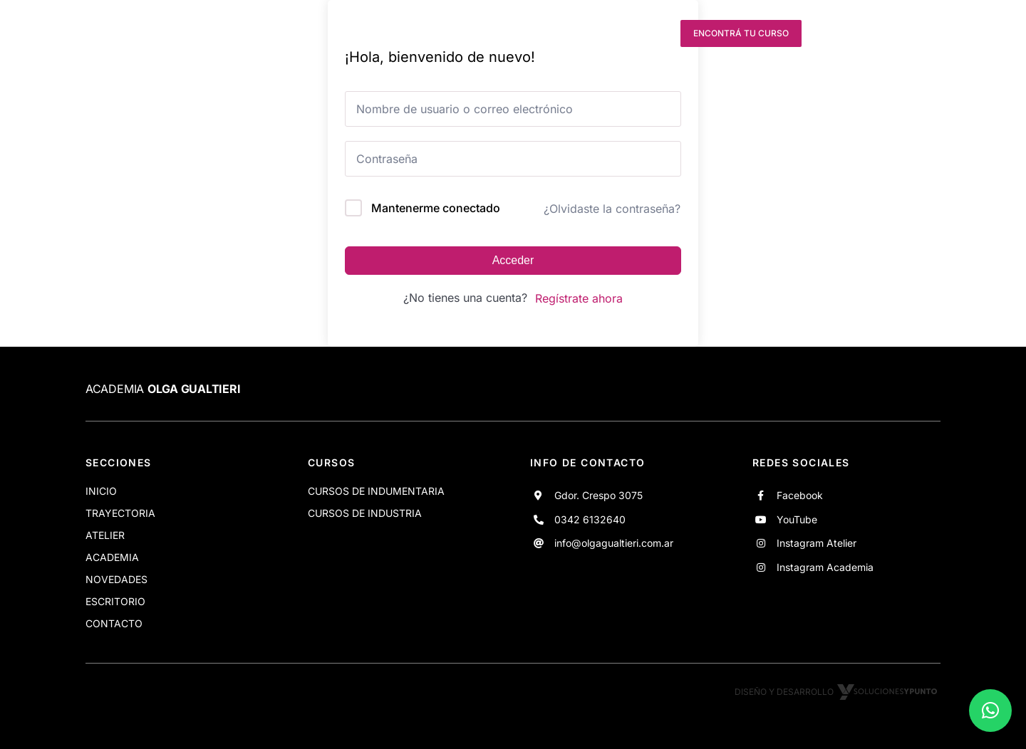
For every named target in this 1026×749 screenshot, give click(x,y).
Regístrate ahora (579, 298)
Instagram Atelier (816, 543)
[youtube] (604, 33)
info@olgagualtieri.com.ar (613, 543)
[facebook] (578, 33)
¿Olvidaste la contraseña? (612, 208)
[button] (990, 710)
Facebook (800, 495)
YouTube (797, 519)
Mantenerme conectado (435, 208)
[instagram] (630, 33)
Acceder (513, 260)
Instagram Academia (825, 567)
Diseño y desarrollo (837, 691)
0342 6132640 (590, 519)
